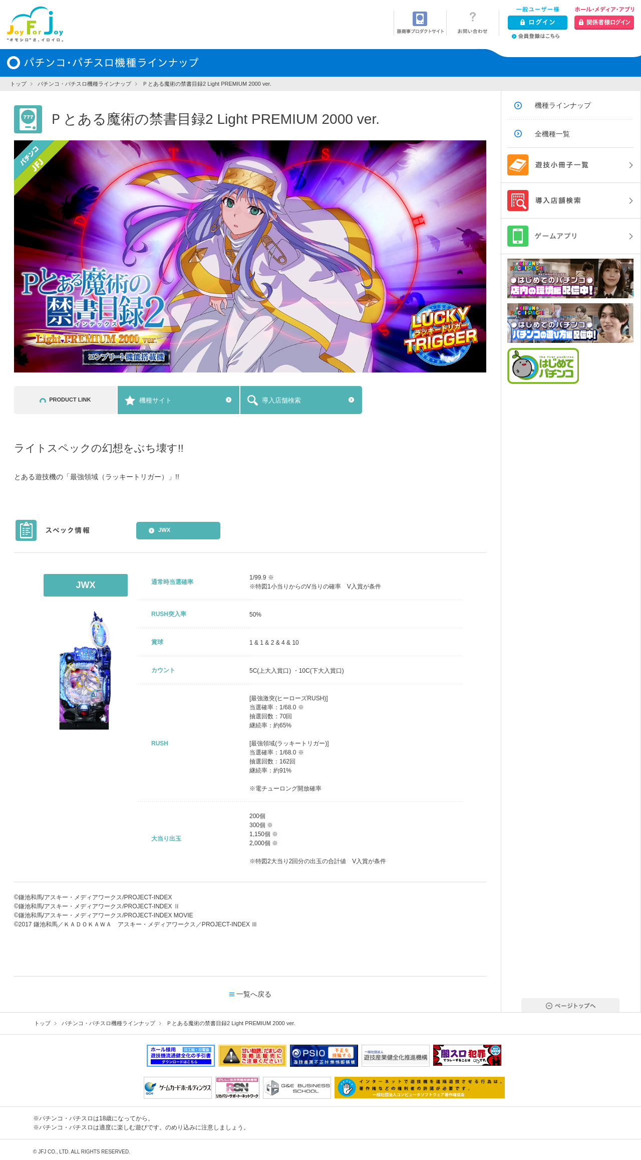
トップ (18, 84)
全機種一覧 (552, 134)
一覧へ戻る (253, 994)
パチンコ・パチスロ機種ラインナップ (84, 84)
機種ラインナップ (563, 105)
